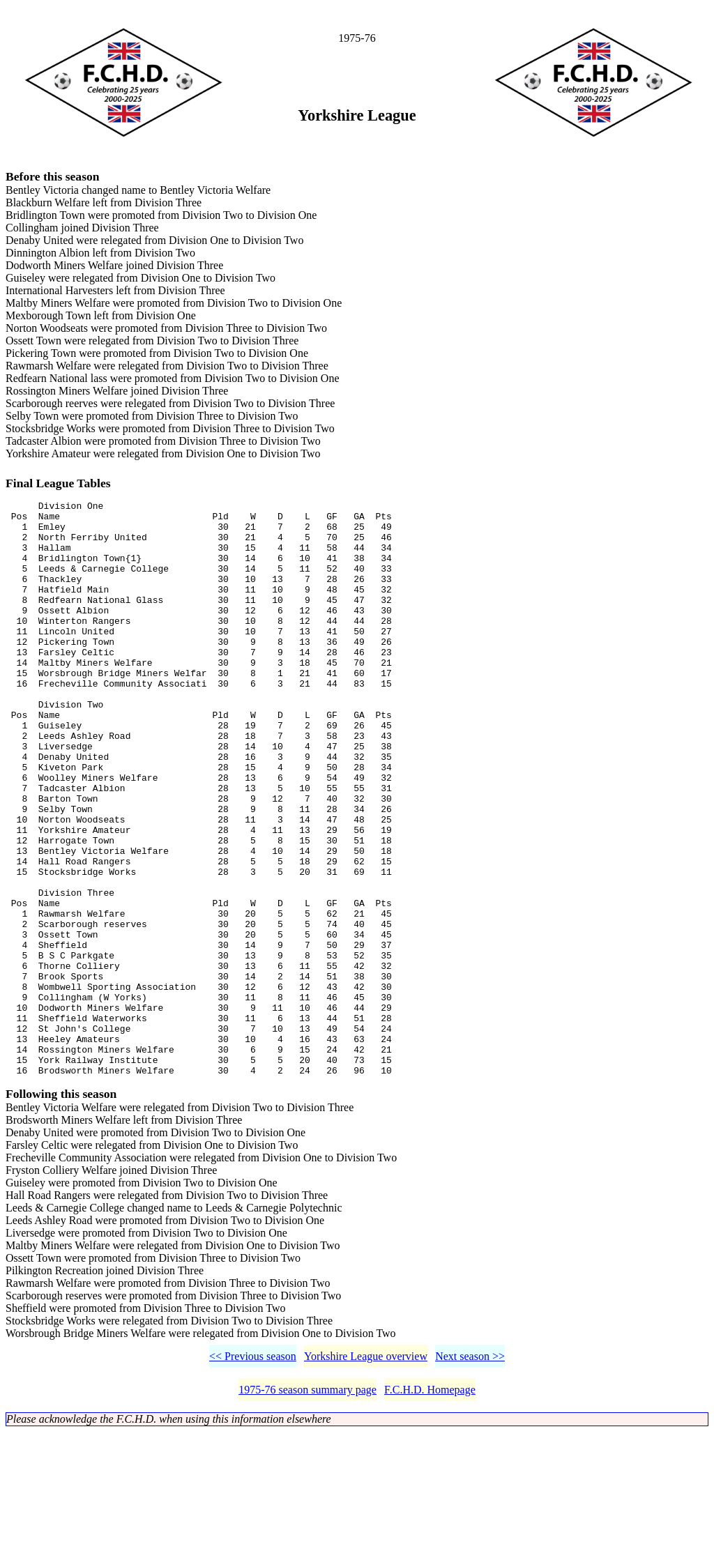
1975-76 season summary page (307, 1509)
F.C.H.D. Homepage (430, 1509)
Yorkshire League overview (365, 1475)
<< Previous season (252, 1475)
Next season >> (470, 1475)
